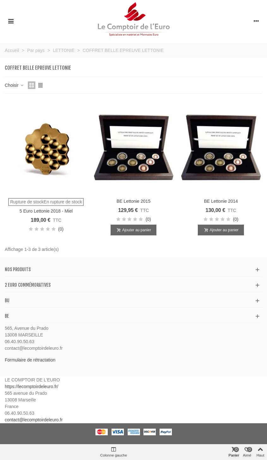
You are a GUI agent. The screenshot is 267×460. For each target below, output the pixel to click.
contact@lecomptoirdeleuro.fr (34, 419)
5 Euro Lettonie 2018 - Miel (46, 211)
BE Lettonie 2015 (133, 201)
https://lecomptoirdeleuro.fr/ (31, 386)
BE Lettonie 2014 (221, 201)
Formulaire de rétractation (30, 359)
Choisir (14, 85)
